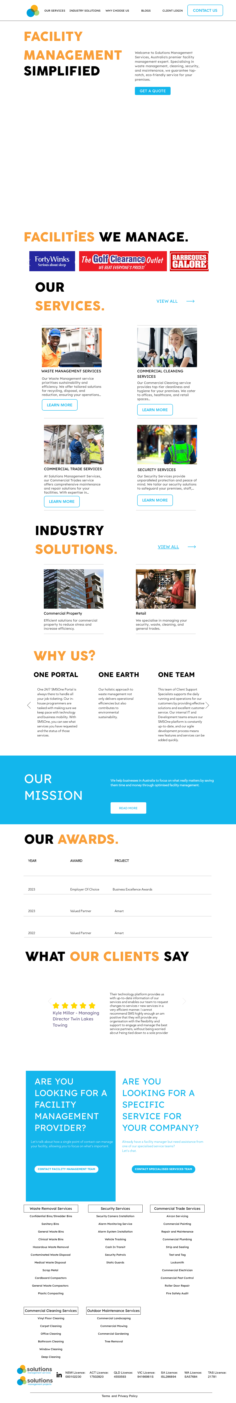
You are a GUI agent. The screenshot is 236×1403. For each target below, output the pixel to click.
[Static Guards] (115, 1263)
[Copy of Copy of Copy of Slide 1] (120, 742)
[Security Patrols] (115, 1255)
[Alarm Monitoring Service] (115, 1224)
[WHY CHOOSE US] (117, 10)
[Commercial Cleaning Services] (51, 1311)
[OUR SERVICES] (55, 10)
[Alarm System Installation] (115, 1232)
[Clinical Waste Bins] (51, 1239)
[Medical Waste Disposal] (50, 1263)
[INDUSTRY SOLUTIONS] (85, 10)
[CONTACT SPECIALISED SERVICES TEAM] (163, 1169)
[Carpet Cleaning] (51, 1326)
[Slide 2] (120, 273)
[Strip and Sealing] (177, 1247)
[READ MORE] (128, 808)
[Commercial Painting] (177, 1224)
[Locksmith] (177, 1263)
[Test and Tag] (177, 1255)
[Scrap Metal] (50, 1270)
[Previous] (28, 263)
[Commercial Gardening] (113, 1334)
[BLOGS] (146, 10)
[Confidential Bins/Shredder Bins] (51, 1216)
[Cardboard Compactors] (51, 1278)
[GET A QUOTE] (153, 91)
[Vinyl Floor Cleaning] (51, 1318)
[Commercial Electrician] (177, 1270)
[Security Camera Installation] (115, 1216)
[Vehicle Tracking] (115, 1239)
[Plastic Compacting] (51, 1293)
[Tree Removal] (114, 1341)
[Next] (207, 263)
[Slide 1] (116, 273)
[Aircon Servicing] (177, 1216)
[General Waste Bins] (51, 1232)
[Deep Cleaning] (51, 1357)
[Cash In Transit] (115, 1247)
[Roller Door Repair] (177, 1286)
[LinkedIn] (59, 1374)
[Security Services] (115, 1208)
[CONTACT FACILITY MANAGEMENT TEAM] (66, 1169)
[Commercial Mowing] (114, 1326)
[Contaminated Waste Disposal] (51, 1255)
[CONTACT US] (205, 10)
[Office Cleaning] (51, 1334)
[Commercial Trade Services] (177, 1208)
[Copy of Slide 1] (120, 1034)
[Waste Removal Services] (51, 1208)
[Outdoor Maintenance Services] (113, 1311)
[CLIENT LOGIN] (172, 10)
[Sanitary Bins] (50, 1224)
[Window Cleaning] (51, 1349)
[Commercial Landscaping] (114, 1318)
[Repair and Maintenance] (177, 1232)
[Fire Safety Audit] (177, 1293)
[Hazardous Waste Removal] (51, 1247)
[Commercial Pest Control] (177, 1278)
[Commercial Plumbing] (177, 1239)
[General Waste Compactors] (50, 1286)
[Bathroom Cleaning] (51, 1341)
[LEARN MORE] (60, 405)
